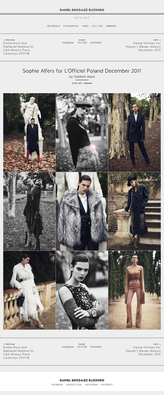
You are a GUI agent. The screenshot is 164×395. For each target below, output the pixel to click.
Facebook (68, 43)
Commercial (70, 26)
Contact (111, 26)
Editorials (53, 26)
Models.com (74, 384)
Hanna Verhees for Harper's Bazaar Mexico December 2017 (143, 46)
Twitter (82, 43)
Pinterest (96, 43)
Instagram (91, 384)
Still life (97, 26)
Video (85, 26)
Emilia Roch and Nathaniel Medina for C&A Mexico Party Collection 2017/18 (18, 48)
